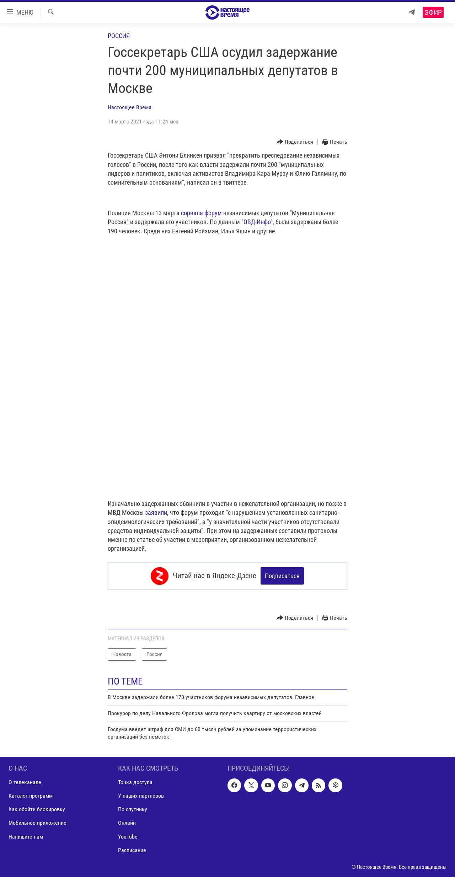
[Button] (295, 142)
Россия (119, 35)
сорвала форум (201, 213)
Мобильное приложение (37, 823)
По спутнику (132, 809)
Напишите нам (26, 836)
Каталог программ (31, 795)
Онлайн (127, 823)
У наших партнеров (141, 795)
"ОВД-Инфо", (257, 222)
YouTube (128, 836)
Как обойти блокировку (37, 809)
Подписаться (282, 576)
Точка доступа (135, 782)
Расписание (132, 850)
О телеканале (25, 782)
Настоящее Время (129, 107)
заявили (156, 512)
